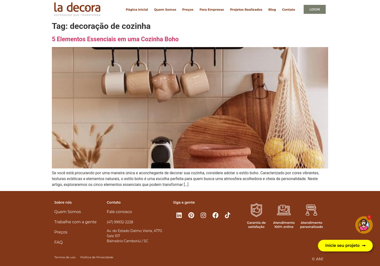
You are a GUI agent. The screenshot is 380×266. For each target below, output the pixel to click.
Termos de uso (64, 257)
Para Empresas (211, 9)
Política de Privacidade (96, 257)
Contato (288, 9)
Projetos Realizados (246, 9)
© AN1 (317, 259)
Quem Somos (165, 9)
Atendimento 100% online (284, 225)
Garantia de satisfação (256, 225)
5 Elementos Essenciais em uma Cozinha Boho (115, 39)
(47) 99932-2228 (120, 222)
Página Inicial (137, 9)
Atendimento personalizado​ (311, 225)
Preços (187, 9)
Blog (272, 9)
